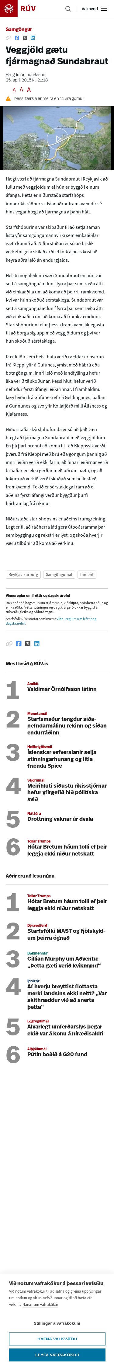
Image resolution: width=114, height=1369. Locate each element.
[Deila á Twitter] (25, 37)
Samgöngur (19, 29)
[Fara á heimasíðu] (23, 8)
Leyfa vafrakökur (57, 1355)
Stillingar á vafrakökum (57, 1323)
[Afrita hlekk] (8, 37)
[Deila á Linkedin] (33, 37)
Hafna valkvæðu (57, 1339)
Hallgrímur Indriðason (25, 75)
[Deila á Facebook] (17, 37)
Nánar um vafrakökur (40, 1304)
